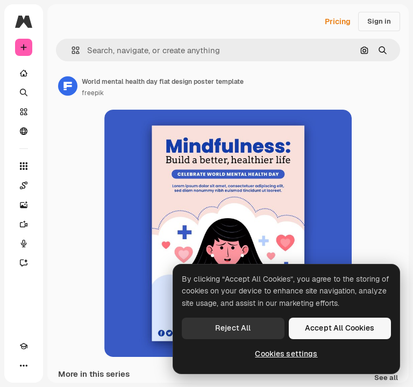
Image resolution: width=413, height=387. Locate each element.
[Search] (23, 92)
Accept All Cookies (340, 328)
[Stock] (23, 111)
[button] (71, 50)
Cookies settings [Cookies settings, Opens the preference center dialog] (286, 354)
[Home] (23, 73)
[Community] (23, 131)
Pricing (338, 21)
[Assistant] (23, 262)
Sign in (379, 21)
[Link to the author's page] (67, 86)
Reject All (233, 328)
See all (386, 378)
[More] (23, 365)
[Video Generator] (23, 224)
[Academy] (23, 346)
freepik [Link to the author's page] (93, 93)
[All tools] (23, 166)
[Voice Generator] (23, 243)
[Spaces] (23, 185)
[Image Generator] (23, 204)
